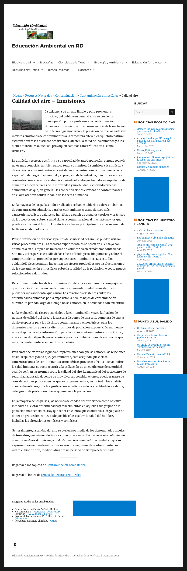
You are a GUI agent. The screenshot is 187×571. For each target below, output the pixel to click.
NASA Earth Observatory (46, 511)
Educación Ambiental (147, 62)
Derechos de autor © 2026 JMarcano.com (95, 555)
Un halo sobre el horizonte (152, 328)
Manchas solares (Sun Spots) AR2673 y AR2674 (153, 362)
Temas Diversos (58, 70)
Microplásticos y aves (149, 150)
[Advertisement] (105, 509)
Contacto (84, 70)
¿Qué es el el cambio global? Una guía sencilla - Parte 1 (154, 255)
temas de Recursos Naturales (61, 475)
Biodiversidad (21, 62)
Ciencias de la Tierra (71, 62)
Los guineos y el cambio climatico (155, 237)
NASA (53, 520)
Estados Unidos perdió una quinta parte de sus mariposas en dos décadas (156, 141)
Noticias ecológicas (156, 122)
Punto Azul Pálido (155, 321)
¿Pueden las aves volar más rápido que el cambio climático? (156, 130)
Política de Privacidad (57, 555)
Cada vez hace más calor (150, 230)
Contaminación (66, 95)
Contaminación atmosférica (99, 95)
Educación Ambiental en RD (48, 46)
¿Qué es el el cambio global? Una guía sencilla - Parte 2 (154, 246)
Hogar (17, 95)
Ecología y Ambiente (108, 62)
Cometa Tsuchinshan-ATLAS (153, 354)
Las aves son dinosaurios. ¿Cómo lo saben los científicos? (155, 158)
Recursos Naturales (25, 70)
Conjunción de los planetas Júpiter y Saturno (152, 336)
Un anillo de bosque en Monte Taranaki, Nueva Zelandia (153, 346)
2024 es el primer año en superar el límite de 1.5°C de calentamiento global (156, 266)
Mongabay (21, 518)
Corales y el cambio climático (153, 166)
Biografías (46, 62)
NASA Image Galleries (39, 513)
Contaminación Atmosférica (66, 465)
